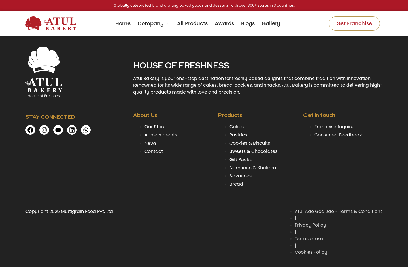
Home (123, 23)
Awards (224, 23)
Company (154, 23)
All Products (192, 23)
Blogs (248, 23)
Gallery (271, 23)
